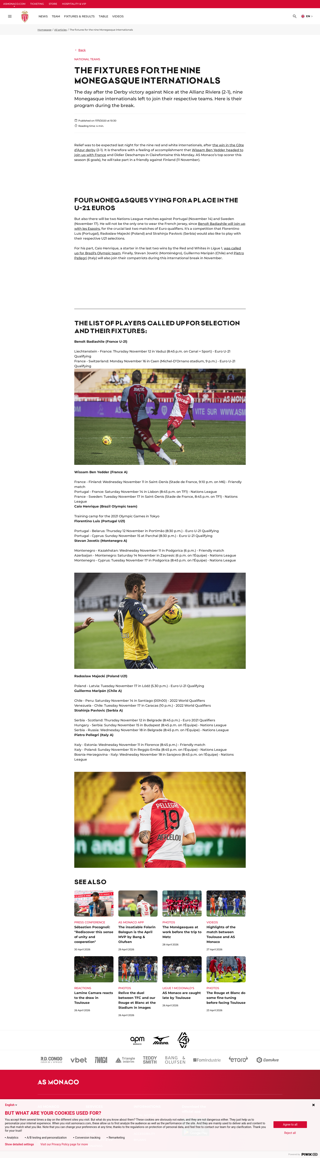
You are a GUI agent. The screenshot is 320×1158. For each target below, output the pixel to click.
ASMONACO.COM (14, 3)
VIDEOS (118, 16)
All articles (60, 29)
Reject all (290, 1133)
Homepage (44, 29)
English (11, 1105)
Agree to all (290, 1124)
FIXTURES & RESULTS (79, 16)
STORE (53, 3)
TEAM (56, 16)
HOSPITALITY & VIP (74, 3)
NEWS (43, 16)
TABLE (103, 16)
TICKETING (37, 3)
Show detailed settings (19, 1144)
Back (80, 50)
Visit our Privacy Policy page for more (64, 1144)
